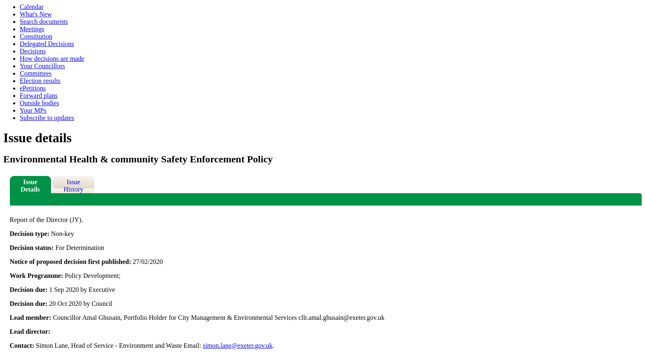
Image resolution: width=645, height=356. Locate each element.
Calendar (32, 6)
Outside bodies (39, 102)
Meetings (32, 28)
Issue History (74, 185)
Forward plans (39, 95)
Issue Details (30, 185)
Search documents (44, 21)
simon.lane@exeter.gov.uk (238, 345)
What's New (36, 14)
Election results (40, 80)
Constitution (36, 36)
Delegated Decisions (47, 43)
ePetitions (33, 88)
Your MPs (33, 110)
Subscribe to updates (47, 117)
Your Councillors (42, 65)
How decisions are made (52, 58)
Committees (35, 73)
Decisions (33, 51)
